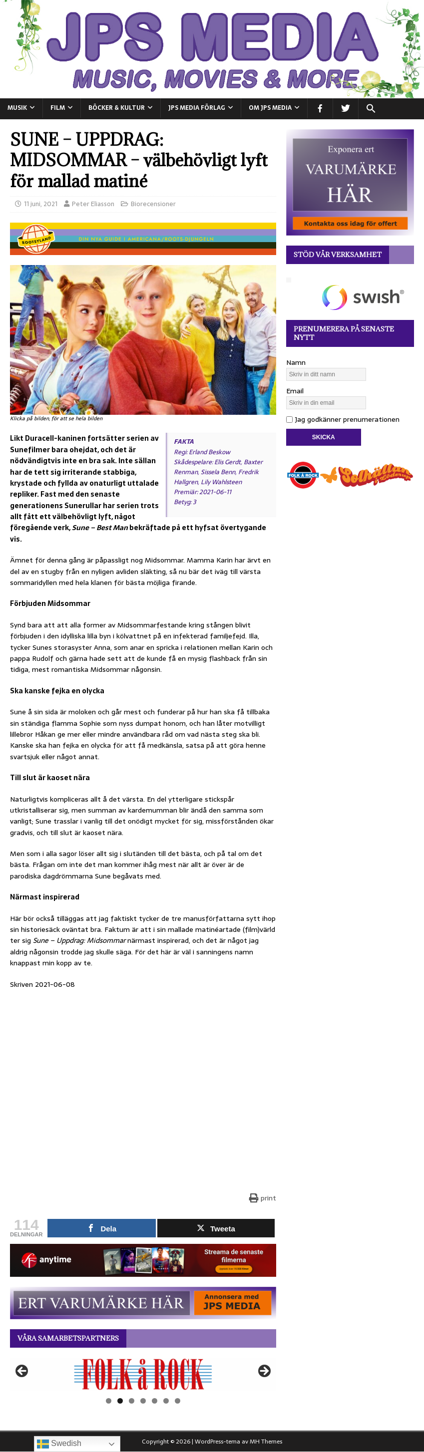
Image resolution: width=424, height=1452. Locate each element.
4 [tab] (143, 1401)
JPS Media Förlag (196, 108)
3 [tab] (131, 1401)
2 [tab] (120, 1401)
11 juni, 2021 (40, 204)
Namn (296, 362)
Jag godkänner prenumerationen (343, 419)
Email (295, 390)
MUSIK (17, 108)
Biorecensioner (153, 204)
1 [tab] (108, 1401)
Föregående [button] (22, 1371)
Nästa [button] (263, 1371)
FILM (57, 108)
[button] (371, 108)
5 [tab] (154, 1401)
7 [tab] (177, 1401)
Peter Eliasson (93, 204)
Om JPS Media (270, 108)
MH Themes (266, 1442)
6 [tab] (166, 1401)
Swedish (59, 1444)
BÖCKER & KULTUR (116, 108)
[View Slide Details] (143, 1374)
